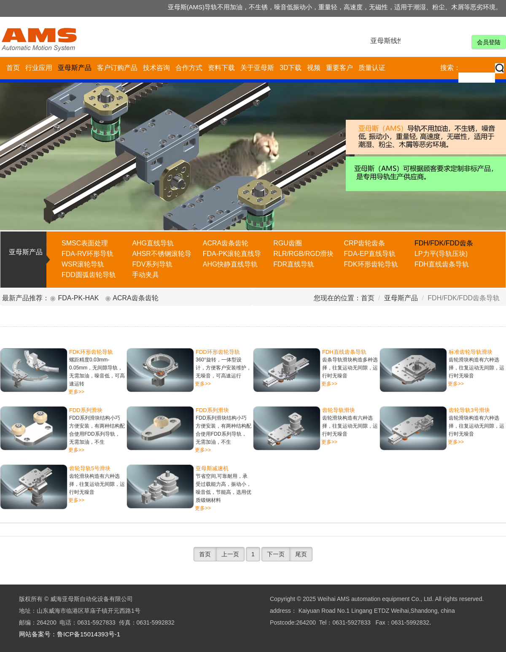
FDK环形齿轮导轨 (91, 352)
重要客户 (339, 67)
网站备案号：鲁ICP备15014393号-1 (69, 634)
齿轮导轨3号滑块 (469, 410)
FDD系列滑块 (85, 410)
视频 (313, 67)
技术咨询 (156, 67)
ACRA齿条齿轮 (135, 298)
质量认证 (371, 67)
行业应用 (38, 67)
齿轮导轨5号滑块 (89, 468)
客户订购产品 (117, 67)
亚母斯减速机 (212, 468)
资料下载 (221, 67)
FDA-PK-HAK (78, 298)
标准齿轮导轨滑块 (471, 352)
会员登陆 (489, 42)
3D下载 (290, 67)
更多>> (76, 392)
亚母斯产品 (75, 67)
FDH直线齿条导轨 (344, 352)
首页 (13, 67)
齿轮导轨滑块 (338, 410)
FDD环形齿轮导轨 (218, 352)
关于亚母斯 (257, 67)
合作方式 (188, 67)
